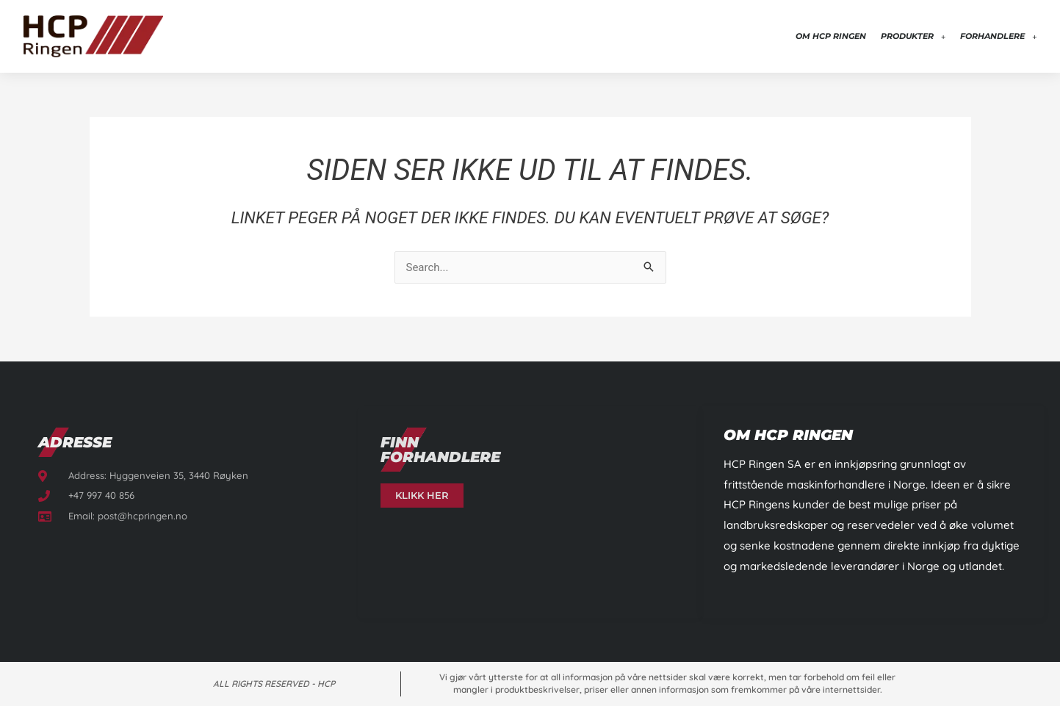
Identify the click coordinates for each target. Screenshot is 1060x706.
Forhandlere (998, 36)
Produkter (913, 36)
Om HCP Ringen (831, 36)
